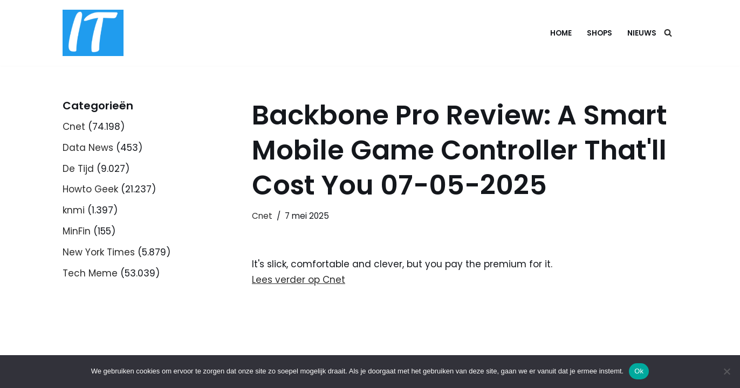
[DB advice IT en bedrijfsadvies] (93, 33)
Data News (88, 147)
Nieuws (641, 33)
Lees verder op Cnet (298, 279)
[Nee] (726, 371)
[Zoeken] (668, 33)
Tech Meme (90, 273)
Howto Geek (90, 189)
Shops (599, 33)
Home (561, 33)
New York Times (99, 252)
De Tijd (78, 168)
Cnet (74, 126)
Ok (638, 371)
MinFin (77, 231)
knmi (74, 210)
